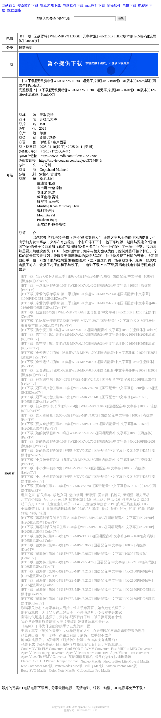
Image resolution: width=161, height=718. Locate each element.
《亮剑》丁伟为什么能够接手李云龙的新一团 (56, 626)
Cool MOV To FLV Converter (42, 649)
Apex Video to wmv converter (87, 652)
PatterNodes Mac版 (68, 666)
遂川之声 (28, 495)
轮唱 (95, 508)
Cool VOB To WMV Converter (87, 649)
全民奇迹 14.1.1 (32, 508)
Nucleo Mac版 (90, 661)
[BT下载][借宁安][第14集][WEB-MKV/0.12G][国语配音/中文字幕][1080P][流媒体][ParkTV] (89, 330)
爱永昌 (103, 495)
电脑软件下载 (73, 5)
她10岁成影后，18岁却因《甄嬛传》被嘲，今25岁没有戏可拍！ (69, 640)
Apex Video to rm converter (129, 652)
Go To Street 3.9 (55, 499)
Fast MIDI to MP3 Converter (131, 649)
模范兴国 (60, 495)
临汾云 (116, 495)
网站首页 (9, 5)
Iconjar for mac (68, 661)
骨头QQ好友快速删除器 (113, 657)
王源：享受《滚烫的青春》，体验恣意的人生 (56, 631)
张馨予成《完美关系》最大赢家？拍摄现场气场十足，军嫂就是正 (71, 644)
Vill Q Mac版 (94, 666)
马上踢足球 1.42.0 (106, 499)
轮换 (33, 513)
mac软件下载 (95, 5)
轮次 (123, 508)
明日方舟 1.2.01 (32, 504)
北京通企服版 (31, 499)
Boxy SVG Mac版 (34, 670)
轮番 (141, 508)
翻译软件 (114, 5)
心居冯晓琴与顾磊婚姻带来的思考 (119, 631)
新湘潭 (90, 495)
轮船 (114, 508)
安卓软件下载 (27, 5)
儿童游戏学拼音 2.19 (98, 504)
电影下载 (129, 5)
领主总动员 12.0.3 (135, 499)
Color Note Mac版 (62, 670)
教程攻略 (14, 10)
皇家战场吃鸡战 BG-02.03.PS (68, 508)
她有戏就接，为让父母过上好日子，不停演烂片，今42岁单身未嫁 (71, 612)
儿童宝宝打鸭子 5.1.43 (63, 504)
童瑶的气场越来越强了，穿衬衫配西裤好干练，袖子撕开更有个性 (71, 617)
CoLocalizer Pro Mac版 (94, 670)
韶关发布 (44, 495)
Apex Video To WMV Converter (43, 656)
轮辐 (150, 508)
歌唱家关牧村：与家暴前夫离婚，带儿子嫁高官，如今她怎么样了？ (73, 608)
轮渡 (132, 508)
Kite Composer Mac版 (37, 666)
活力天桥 (143, 495)
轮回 (42, 513)
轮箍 (24, 513)
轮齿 (105, 508)
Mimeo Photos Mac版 (121, 666)
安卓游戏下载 (50, 5)
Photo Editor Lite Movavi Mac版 (126, 661)
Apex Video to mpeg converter (42, 652)
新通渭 (128, 495)
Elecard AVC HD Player (38, 661)
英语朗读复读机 (81, 657)
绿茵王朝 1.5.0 (80, 499)
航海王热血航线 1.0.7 (132, 504)
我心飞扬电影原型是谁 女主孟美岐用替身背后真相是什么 (65, 621)
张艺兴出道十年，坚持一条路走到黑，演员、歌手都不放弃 (66, 635)
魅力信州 (76, 495)
